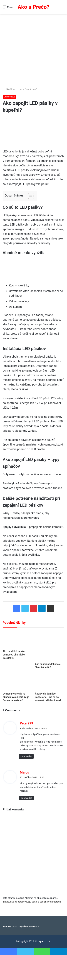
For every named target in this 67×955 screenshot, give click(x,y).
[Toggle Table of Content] (29, 196)
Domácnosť (31, 89)
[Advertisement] (33, 49)
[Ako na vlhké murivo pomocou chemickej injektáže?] (17, 639)
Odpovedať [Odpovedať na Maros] (26, 798)
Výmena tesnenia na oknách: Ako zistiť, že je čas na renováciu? (16, 697)
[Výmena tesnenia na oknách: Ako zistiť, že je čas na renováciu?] (17, 682)
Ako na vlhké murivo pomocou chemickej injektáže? (14, 654)
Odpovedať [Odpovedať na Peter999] (26, 756)
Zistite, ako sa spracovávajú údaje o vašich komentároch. (32, 901)
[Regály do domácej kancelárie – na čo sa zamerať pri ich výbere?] (49, 682)
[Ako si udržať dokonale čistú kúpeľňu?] (49, 646)
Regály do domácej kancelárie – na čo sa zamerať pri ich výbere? (48, 697)
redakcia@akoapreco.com (25, 926)
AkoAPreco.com (12, 89)
